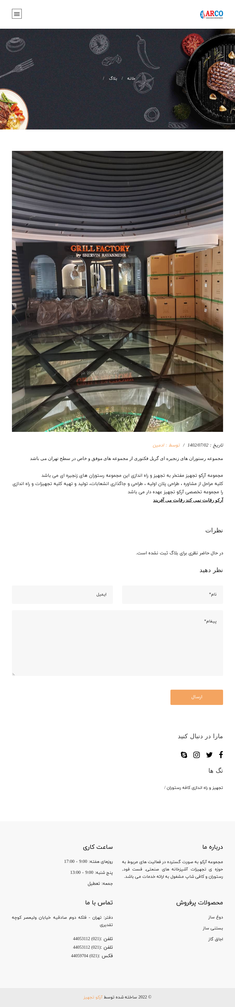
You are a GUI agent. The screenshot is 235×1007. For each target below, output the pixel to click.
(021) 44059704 (85, 956)
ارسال (197, 697)
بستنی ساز (213, 928)
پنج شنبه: (104, 873)
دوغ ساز (215, 917)
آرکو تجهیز (93, 997)
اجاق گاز (215, 939)
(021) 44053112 (87, 939)
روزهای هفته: (101, 862)
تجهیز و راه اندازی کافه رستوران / (193, 788)
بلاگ (108, 78)
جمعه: (107, 884)
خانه (126, 78)
